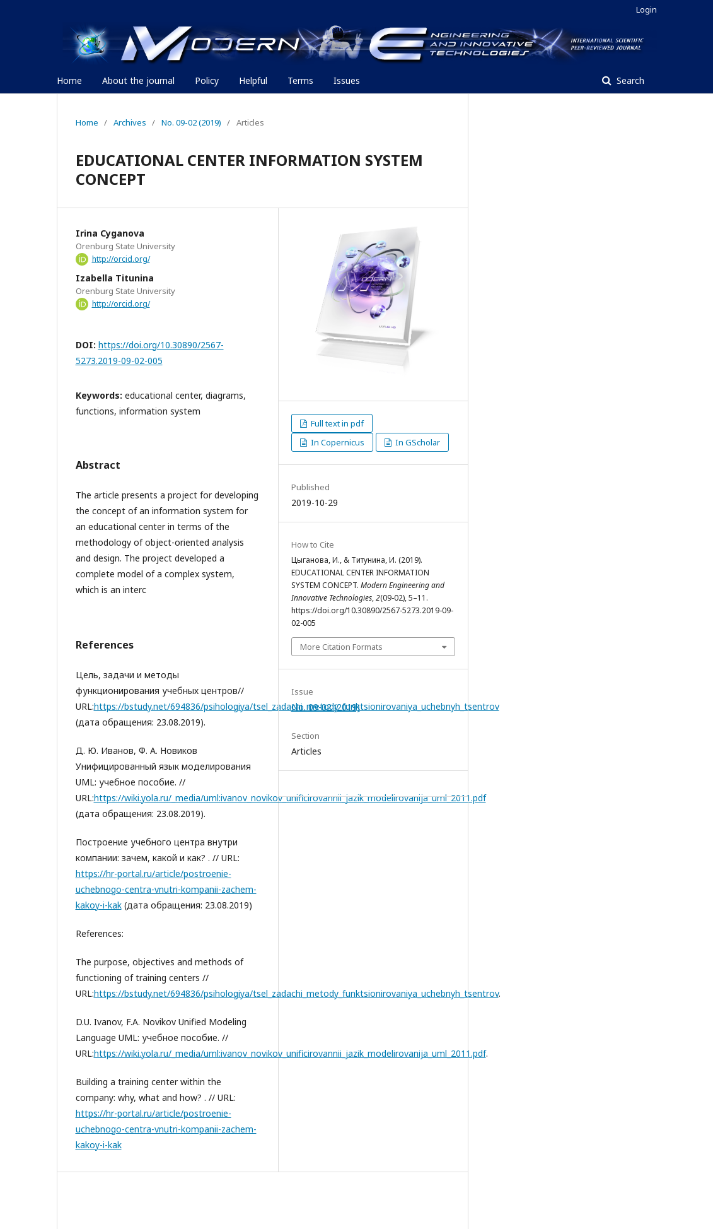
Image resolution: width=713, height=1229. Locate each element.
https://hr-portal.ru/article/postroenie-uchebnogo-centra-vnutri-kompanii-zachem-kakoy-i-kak (166, 889)
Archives (129, 122)
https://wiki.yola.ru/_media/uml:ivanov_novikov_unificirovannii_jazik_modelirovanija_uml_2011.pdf (290, 798)
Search (629, 80)
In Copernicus (336, 442)
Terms (300, 80)
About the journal (138, 80)
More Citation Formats (341, 646)
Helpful (253, 80)
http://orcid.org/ (121, 259)
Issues (346, 80)
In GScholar (416, 442)
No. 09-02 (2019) (191, 122)
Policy (207, 80)
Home (69, 80)
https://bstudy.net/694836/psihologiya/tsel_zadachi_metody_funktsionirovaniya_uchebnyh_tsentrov (296, 993)
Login (646, 9)
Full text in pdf (336, 423)
